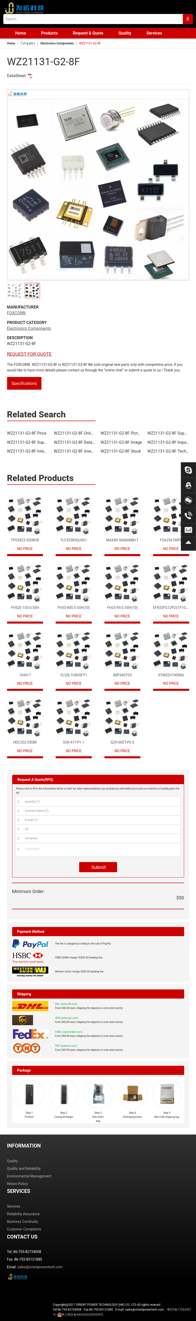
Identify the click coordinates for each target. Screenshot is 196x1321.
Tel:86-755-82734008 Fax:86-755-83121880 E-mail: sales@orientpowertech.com (122, 1312)
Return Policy (17, 1184)
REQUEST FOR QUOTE (29, 354)
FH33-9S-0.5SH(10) (122, 608)
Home (20, 33)
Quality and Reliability (24, 1168)
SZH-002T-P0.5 (122, 742)
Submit (98, 867)
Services (154, 33)
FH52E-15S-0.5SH (25, 608)
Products (49, 33)
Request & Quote (88, 33)
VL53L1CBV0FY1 (73, 675)
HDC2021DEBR (25, 742)
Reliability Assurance (23, 1214)
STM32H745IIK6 (171, 675)
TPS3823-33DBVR (25, 540)
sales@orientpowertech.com (40, 1267)
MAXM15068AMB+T (122, 540)
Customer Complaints (24, 1229)
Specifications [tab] (24, 383)
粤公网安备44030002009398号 (82, 1314)
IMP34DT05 (122, 675)
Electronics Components (57, 43)
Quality (124, 33)
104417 (25, 675)
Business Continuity (22, 1222)
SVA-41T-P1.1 (73, 742)
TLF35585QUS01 (73, 540)
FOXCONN (16, 313)
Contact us (25, 43)
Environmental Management (29, 1176)
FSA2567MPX (171, 540)
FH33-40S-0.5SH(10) (73, 608)
